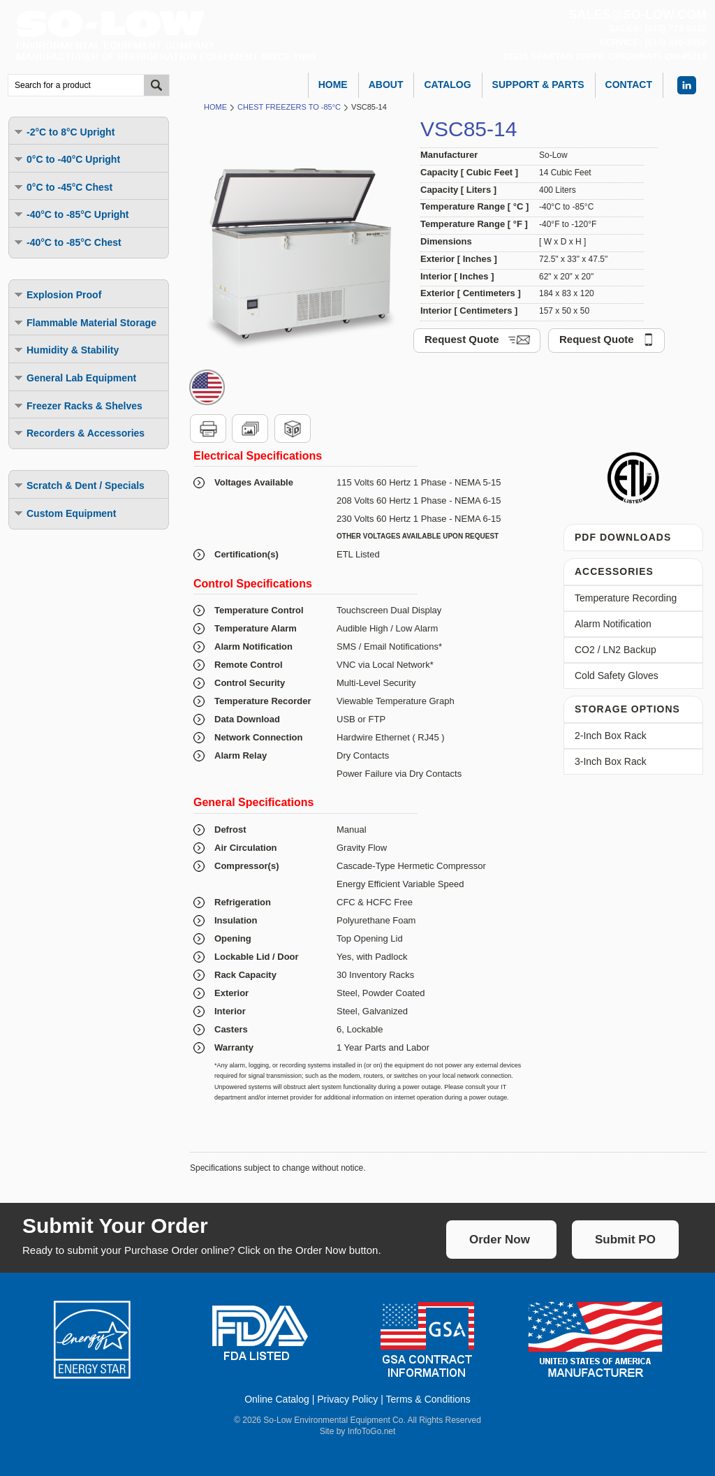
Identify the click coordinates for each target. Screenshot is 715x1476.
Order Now (499, 1239)
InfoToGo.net (372, 1431)
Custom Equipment (64, 513)
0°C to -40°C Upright (66, 159)
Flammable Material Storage (84, 322)
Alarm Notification (613, 623)
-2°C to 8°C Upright (64, 132)
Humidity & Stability (66, 350)
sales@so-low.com (637, 15)
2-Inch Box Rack (611, 735)
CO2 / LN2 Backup (615, 649)
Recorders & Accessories (79, 433)
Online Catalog (276, 1399)
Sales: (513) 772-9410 (658, 28)
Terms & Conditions (427, 1399)
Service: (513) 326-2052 (653, 42)
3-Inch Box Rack (611, 761)
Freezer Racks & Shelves (77, 405)
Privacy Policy (347, 1399)
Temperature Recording (626, 598)
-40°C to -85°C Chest (67, 242)
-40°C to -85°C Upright (71, 214)
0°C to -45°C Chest (62, 187)
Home (215, 107)
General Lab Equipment (74, 377)
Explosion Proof (57, 294)
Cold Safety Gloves (616, 675)
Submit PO (625, 1239)
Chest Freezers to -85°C (289, 107)
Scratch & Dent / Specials (79, 485)
